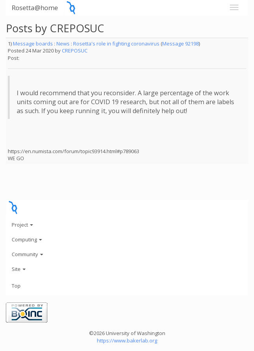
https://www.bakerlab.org (127, 340)
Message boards (33, 43)
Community (27, 254)
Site (19, 268)
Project (22, 224)
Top (16, 285)
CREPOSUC (75, 50)
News (63, 43)
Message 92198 (180, 43)
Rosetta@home (35, 7)
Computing (27, 239)
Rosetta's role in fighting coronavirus (116, 43)
